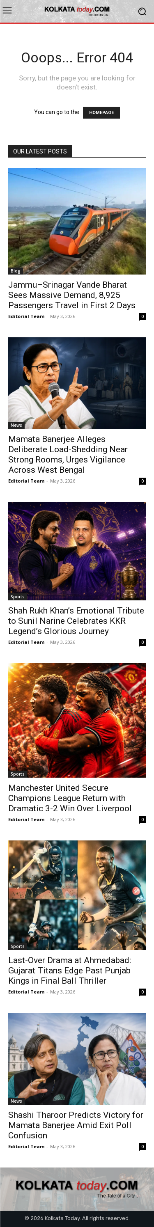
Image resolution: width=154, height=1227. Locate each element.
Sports (18, 597)
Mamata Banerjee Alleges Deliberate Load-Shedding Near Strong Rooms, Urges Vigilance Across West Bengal (68, 454)
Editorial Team (26, 316)
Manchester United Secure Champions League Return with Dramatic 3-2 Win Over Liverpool (70, 798)
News (16, 425)
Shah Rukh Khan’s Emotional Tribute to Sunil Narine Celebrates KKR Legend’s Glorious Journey (76, 621)
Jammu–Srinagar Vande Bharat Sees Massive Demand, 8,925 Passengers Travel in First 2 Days (72, 295)
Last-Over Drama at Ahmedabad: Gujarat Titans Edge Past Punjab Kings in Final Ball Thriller (69, 970)
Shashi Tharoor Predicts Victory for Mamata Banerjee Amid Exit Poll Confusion (75, 1125)
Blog (16, 271)
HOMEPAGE (101, 112)
